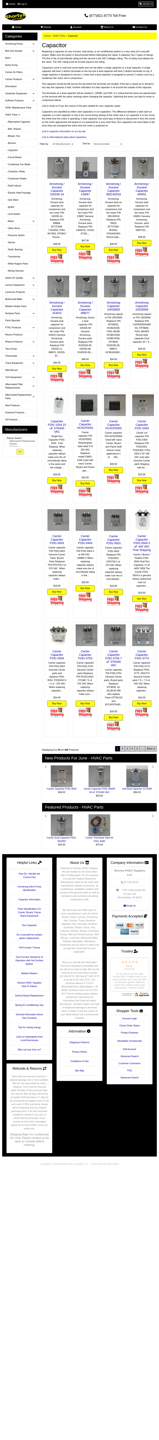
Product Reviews (129, 1021)
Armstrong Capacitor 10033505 (113, 306)
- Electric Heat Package (18, 193)
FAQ (129, 1059)
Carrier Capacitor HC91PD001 (85, 424)
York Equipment (20, 377)
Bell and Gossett (20, 51)
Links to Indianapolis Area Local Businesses (29, 1038)
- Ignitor (9, 207)
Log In (22, 4)
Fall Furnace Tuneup (29, 947)
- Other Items (12, 228)
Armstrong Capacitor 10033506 (141, 306)
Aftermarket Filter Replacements (20, 386)
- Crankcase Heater (16, 178)
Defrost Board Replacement (29, 995)
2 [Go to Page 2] (122, 748)
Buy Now (57, 250)
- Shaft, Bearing (14, 249)
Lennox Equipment (20, 285)
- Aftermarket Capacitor (17, 122)
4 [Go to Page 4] (132, 748)
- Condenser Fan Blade (17, 164)
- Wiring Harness (14, 271)
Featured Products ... (16, 412)
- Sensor (10, 242)
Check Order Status (130, 1014)
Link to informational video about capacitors (64, 137)
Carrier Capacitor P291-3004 (62, 789)
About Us (107, 27)
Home (10, 4)
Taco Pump (11, 349)
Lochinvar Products (15, 292)
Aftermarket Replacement (20, 441)
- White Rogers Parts (16, 263)
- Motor (20, 221)
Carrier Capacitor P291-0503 (113, 540)
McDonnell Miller (20, 299)
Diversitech (11, 86)
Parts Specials (12, 320)
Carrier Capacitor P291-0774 (142, 655)
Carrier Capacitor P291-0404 (85, 539)
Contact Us (140, 27)
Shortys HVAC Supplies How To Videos (29, 984)
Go (19, 451)
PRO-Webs (113, 1164)
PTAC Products (20, 327)
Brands (46, 27)
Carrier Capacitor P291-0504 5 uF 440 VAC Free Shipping (142, 543)
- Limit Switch (12, 214)
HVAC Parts (59, 36)
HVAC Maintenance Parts (18, 107)
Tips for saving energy (29, 1027)
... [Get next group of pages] (142, 748)
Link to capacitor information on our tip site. (64, 131)
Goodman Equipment (20, 93)
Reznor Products (13, 334)
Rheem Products (20, 341)
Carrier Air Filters (14, 72)
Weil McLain (11, 370)
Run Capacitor (29, 925)
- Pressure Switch (15, 235)
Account (75, 27)
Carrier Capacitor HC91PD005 (113, 425)
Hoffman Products (20, 100)
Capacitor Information (29, 899)
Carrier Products (20, 79)
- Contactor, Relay (15, 171)
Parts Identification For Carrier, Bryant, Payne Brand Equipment (29, 912)
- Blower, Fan (12, 136)
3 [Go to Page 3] (127, 748)
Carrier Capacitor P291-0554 (57, 655)
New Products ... (13, 405)
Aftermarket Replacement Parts (20, 397)
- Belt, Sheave (13, 129)
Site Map (79, 1070)
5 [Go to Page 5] (137, 748)
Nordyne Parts (20, 313)
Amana (20, 444)
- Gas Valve (11, 200)
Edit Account (129, 1038)
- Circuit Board (13, 157)
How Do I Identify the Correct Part (29, 875)
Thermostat (20, 356)
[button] (145, 4)
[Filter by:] (63, 144)
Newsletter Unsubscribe (129, 1030)
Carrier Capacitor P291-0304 (142, 425)
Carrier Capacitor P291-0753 (85, 655)
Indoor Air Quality (20, 278)
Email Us (130, 906)
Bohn (8, 58)
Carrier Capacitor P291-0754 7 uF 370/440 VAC (113, 658)
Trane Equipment (20, 363)
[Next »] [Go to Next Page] (151, 748)
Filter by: (44, 144)
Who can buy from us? (29, 1049)
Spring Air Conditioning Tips (29, 1005)
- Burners (10, 143)
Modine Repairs (29, 973)
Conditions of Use (79, 1061)
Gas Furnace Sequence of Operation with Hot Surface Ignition (29, 960)
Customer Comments (129, 1052)
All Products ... (12, 419)
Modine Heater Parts (15, 306)
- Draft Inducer (13, 185)
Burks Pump (11, 65)
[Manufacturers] (20, 441)
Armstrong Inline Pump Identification (29, 888)
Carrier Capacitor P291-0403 (57, 539)
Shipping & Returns (80, 1042)
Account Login (129, 1007)
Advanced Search (130, 1045)
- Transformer (12, 256)
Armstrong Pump (20, 44)
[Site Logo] (28, 16)
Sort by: (87, 143)
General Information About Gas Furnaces (29, 1016)
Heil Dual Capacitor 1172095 (137, 789)
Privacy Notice (79, 1052)
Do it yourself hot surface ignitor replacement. (29, 936)
